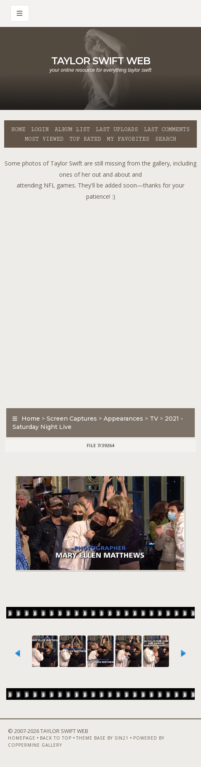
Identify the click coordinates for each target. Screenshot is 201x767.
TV (154, 418)
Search (165, 139)
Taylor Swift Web (100, 61)
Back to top (56, 738)
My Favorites (128, 139)
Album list (72, 129)
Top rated (85, 139)
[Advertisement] (100, 302)
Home (18, 129)
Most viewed (44, 139)
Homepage (21, 738)
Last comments (167, 129)
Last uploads (117, 129)
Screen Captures (72, 418)
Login (40, 129)
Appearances (123, 418)
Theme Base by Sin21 (102, 738)
